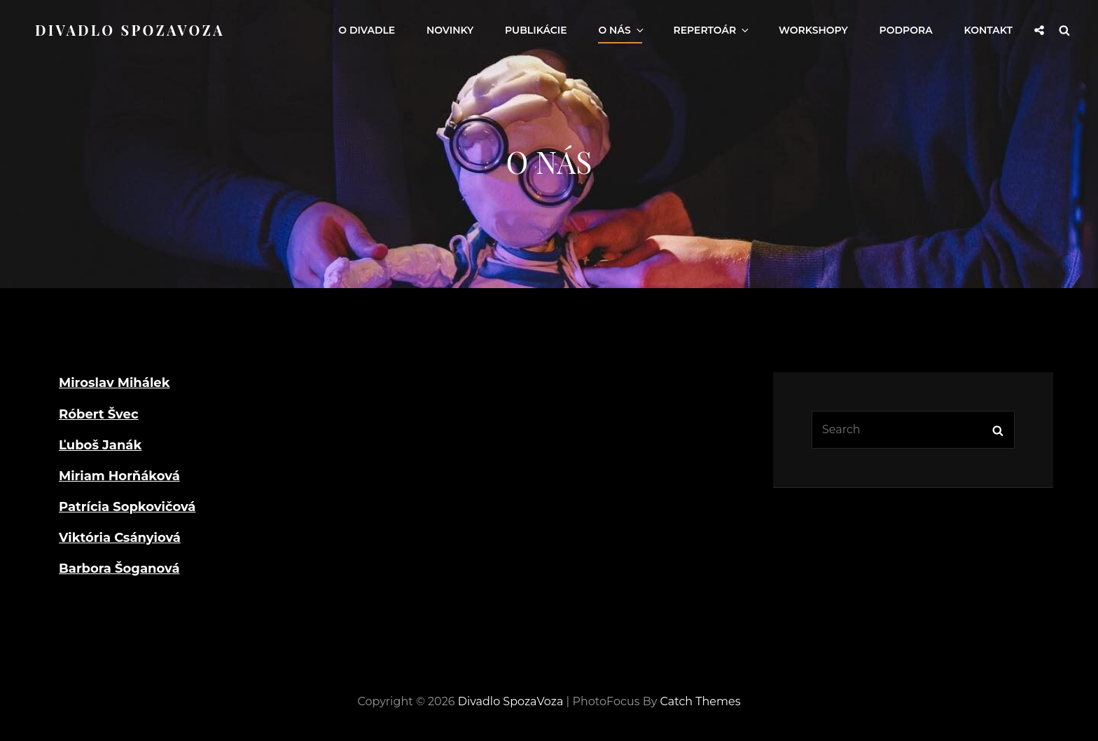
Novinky (449, 30)
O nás (621, 30)
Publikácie (536, 30)
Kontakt (988, 30)
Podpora (906, 30)
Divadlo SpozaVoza (130, 29)
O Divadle (366, 30)
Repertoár (712, 30)
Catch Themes (700, 701)
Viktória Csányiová (120, 537)
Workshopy (813, 30)
